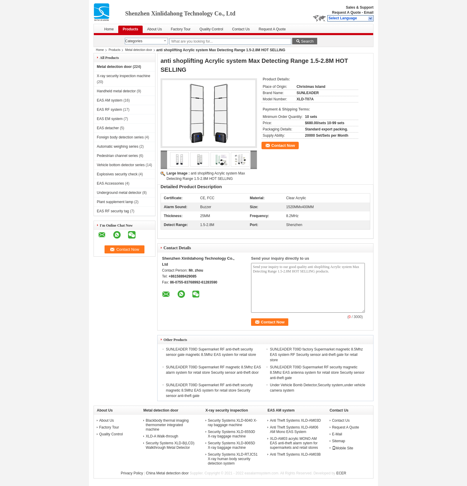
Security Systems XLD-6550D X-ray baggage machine (231, 434)
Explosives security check (117, 174)
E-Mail (337, 434)
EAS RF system (109, 110)
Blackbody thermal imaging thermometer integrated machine (167, 425)
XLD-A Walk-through (162, 436)
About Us (154, 29)
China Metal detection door (167, 473)
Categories (133, 41)
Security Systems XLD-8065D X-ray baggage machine (231, 445)
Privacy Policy (132, 473)
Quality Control (211, 29)
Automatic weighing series (117, 146)
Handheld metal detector (116, 91)
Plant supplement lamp (115, 202)
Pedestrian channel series (117, 156)
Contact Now (283, 145)
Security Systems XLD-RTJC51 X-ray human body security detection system (233, 458)
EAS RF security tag (113, 211)
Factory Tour (180, 29)
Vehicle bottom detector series (121, 165)
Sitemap (338, 441)
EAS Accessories (110, 183)
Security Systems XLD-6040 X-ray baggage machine (232, 422)
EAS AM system (109, 100)
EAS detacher (108, 128)
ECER (341, 473)
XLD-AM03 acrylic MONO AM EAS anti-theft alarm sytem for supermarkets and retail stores (294, 443)
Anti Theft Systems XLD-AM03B (295, 454)
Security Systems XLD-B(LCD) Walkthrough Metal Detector (170, 445)
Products (130, 29)
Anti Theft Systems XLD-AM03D (295, 420)
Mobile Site (342, 448)
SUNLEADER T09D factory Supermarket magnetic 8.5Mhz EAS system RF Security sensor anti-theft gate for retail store (316, 354)
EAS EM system (110, 119)
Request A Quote (346, 12)
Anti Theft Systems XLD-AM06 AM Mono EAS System (294, 429)
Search (307, 41)
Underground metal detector (119, 193)
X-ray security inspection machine (123, 76)
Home (109, 29)
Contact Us (241, 29)
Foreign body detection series (120, 137)
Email (368, 12)
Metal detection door (138, 50)
